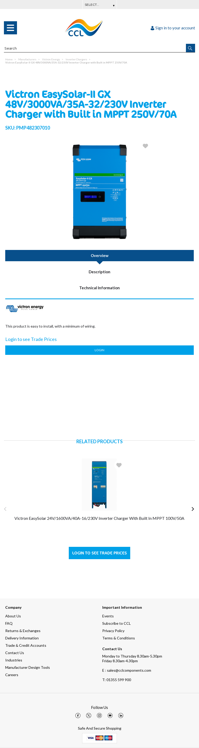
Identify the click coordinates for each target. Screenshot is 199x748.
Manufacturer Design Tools (27, 667)
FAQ (9, 623)
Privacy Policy (113, 630)
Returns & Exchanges (23, 630)
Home (9, 59)
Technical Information (99, 287)
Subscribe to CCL (116, 623)
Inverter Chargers (76, 59)
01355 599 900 (116, 679)
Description (99, 271)
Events (108, 616)
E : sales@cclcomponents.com (126, 670)
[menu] (10, 27)
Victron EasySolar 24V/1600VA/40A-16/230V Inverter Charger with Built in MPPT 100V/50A (99, 518)
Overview (100, 255)
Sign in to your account (173, 28)
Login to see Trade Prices (99, 553)
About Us (13, 616)
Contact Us (14, 652)
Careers (11, 674)
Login (99, 350)
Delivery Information (22, 638)
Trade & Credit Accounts (25, 645)
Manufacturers (27, 59)
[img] (78, 715)
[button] (190, 48)
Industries (13, 660)
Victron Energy (51, 59)
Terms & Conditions (118, 638)
